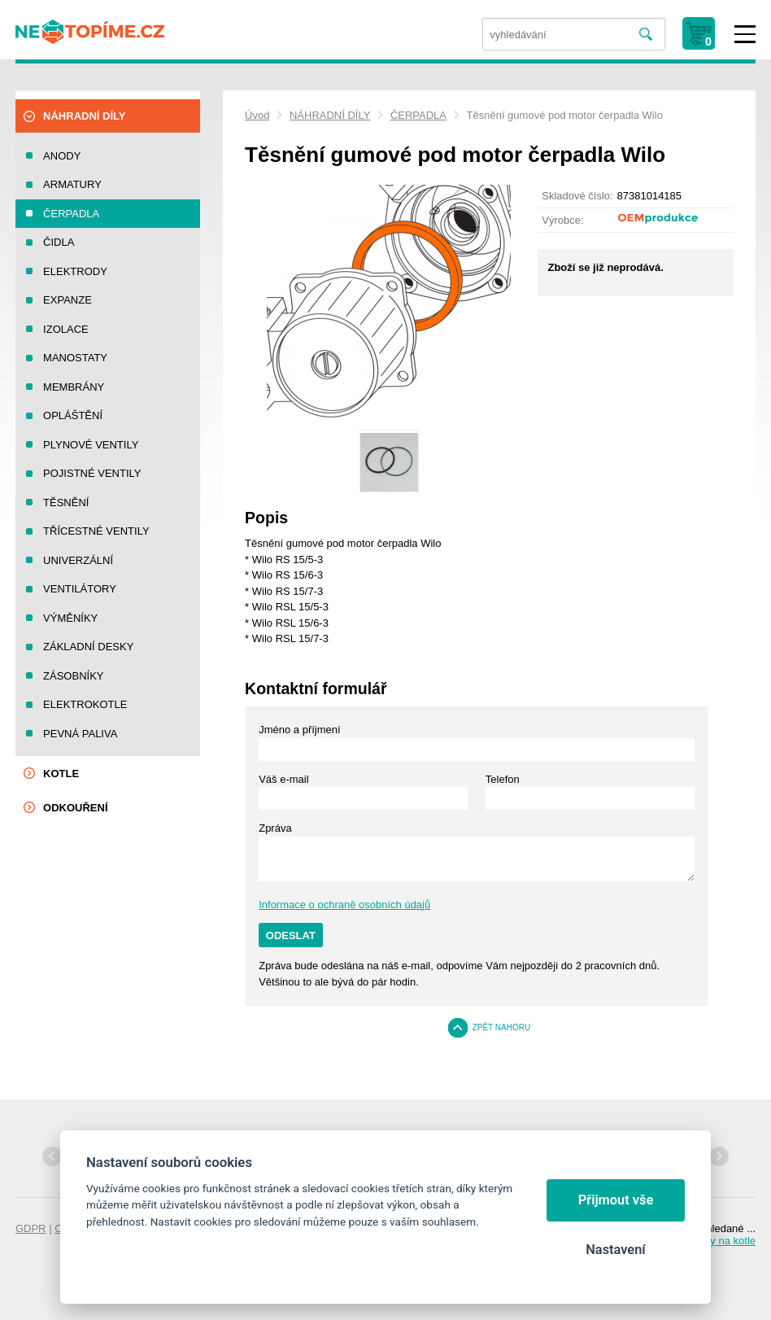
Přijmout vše (616, 1200)
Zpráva (275, 828)
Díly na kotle (726, 1241)
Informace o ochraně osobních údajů (344, 904)
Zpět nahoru (502, 1027)
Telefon (503, 779)
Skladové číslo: (577, 196)
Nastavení (615, 1249)
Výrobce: (562, 220)
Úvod (257, 115)
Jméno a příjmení (299, 729)
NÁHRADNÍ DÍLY (330, 115)
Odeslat (291, 935)
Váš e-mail (283, 779)
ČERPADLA (418, 115)
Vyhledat (645, 34)
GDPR (30, 1228)
